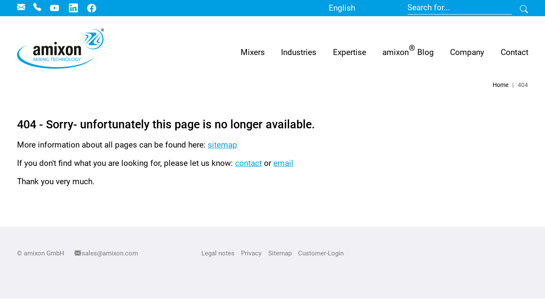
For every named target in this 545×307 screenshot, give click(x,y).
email (283, 163)
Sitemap (280, 253)
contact (248, 163)
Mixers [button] (253, 52)
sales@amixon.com (110, 253)
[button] (298, 52)
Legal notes (218, 253)
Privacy (251, 253)
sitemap (222, 145)
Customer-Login (321, 253)
